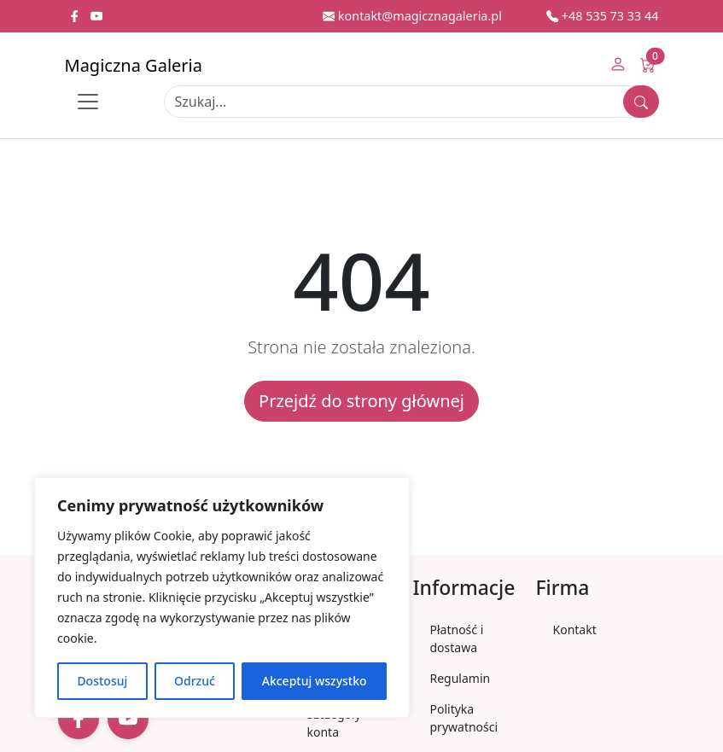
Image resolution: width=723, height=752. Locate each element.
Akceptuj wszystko (314, 681)
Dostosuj (102, 681)
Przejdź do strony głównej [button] (361, 400)
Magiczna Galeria (133, 65)
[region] (222, 597)
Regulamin (460, 678)
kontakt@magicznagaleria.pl (412, 16)
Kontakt (575, 629)
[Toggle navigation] (88, 101)
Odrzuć (194, 681)
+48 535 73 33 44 (602, 16)
